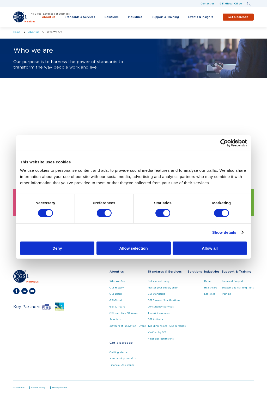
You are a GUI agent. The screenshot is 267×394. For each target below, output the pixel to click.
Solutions (112, 17)
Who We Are (117, 281)
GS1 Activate (155, 319)
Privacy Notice (59, 388)
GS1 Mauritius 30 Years (123, 313)
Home (16, 32)
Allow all (210, 248)
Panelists (115, 319)
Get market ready (158, 281)
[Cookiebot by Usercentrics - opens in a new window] (224, 143)
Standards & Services (80, 17)
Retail (207, 281)
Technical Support (232, 281)
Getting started (119, 352)
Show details (224, 232)
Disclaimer (19, 388)
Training (226, 294)
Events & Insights (200, 17)
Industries (135, 17)
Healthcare (210, 288)
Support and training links (238, 288)
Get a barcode (238, 17)
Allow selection (133, 248)
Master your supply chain (163, 288)
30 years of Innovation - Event (128, 326)
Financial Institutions (161, 339)
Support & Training (165, 17)
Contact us (207, 3)
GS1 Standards (156, 294)
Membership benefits (123, 359)
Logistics (209, 294)
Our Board (116, 294)
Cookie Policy (38, 388)
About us (48, 17)
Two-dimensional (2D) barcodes (167, 326)
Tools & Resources (158, 313)
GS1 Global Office (231, 3)
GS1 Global (116, 300)
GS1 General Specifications (164, 300)
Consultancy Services (161, 307)
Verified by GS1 (157, 332)
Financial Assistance (122, 365)
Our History (117, 288)
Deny (57, 248)
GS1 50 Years (117, 307)
